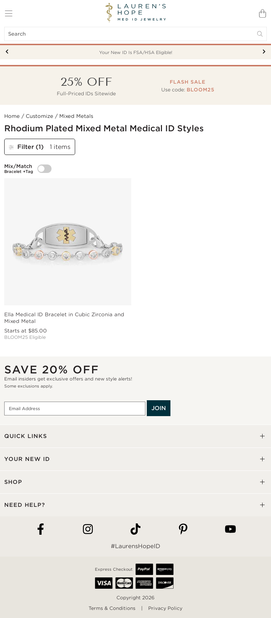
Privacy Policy (165, 608)
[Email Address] (74, 409)
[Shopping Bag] (262, 13)
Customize (39, 116)
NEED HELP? (24, 505)
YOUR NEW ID (27, 459)
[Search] (135, 34)
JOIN (158, 408)
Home (12, 116)
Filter (27, 146)
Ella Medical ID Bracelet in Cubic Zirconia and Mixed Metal (64, 318)
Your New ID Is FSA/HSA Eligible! (135, 52)
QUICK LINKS (25, 436)
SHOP (13, 482)
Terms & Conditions (112, 608)
